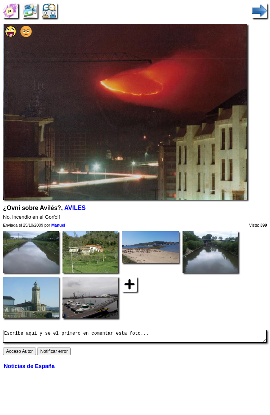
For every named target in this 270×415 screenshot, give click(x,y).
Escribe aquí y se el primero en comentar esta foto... (135, 337)
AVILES (75, 208)
